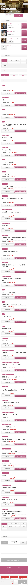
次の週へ (23, 542)
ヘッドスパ (23, 526)
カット (11, 60)
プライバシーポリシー (16, 567)
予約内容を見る (15, 582)
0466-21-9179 (7, 9)
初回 (14, 75)
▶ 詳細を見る (10, 27)
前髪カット (17, 60)
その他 (4, 65)
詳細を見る (7, 93)
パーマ (4, 526)
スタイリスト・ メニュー (9, 15)
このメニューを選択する (20, 93)
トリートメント (17, 526)
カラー (23, 60)
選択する (24, 25)
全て (4, 60)
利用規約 (9, 567)
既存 (23, 75)
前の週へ (4, 542)
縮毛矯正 (10, 526)
